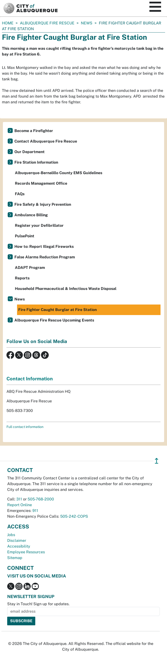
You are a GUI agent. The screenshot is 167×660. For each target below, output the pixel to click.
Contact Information (29, 379)
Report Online (19, 505)
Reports (22, 278)
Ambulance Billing (31, 215)
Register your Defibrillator (39, 225)
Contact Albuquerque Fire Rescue (45, 141)
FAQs (19, 194)
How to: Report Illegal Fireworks (44, 246)
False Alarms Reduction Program (44, 257)
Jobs (11, 534)
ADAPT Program (30, 267)
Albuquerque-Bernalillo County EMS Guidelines (58, 173)
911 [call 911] (35, 510)
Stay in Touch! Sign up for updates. (38, 604)
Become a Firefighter (33, 130)
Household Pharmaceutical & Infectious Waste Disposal (65, 288)
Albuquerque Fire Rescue (47, 23)
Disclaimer (16, 540)
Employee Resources (26, 552)
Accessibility (18, 546)
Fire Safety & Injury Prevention (42, 204)
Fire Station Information (36, 162)
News (86, 23)
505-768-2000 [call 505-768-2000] (41, 499)
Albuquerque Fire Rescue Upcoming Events (54, 320)
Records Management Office (41, 183)
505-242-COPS (74, 516)
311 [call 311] (19, 499)
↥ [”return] (156, 460)
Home (7, 23)
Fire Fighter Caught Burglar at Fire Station (57, 309)
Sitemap (14, 557)
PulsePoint (24, 236)
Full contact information (24, 427)
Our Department (29, 152)
